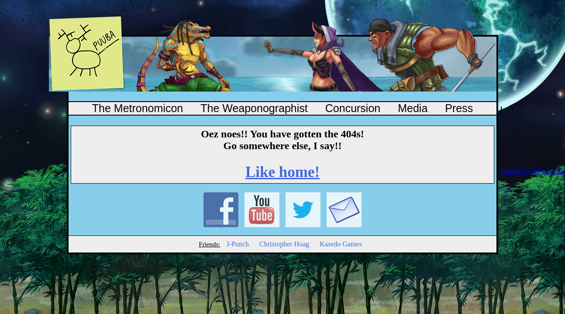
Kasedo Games (341, 244)
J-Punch (237, 244)
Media (412, 108)
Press (459, 108)
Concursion (352, 108)
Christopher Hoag (284, 244)
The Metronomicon (137, 108)
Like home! (282, 172)
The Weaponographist (254, 108)
